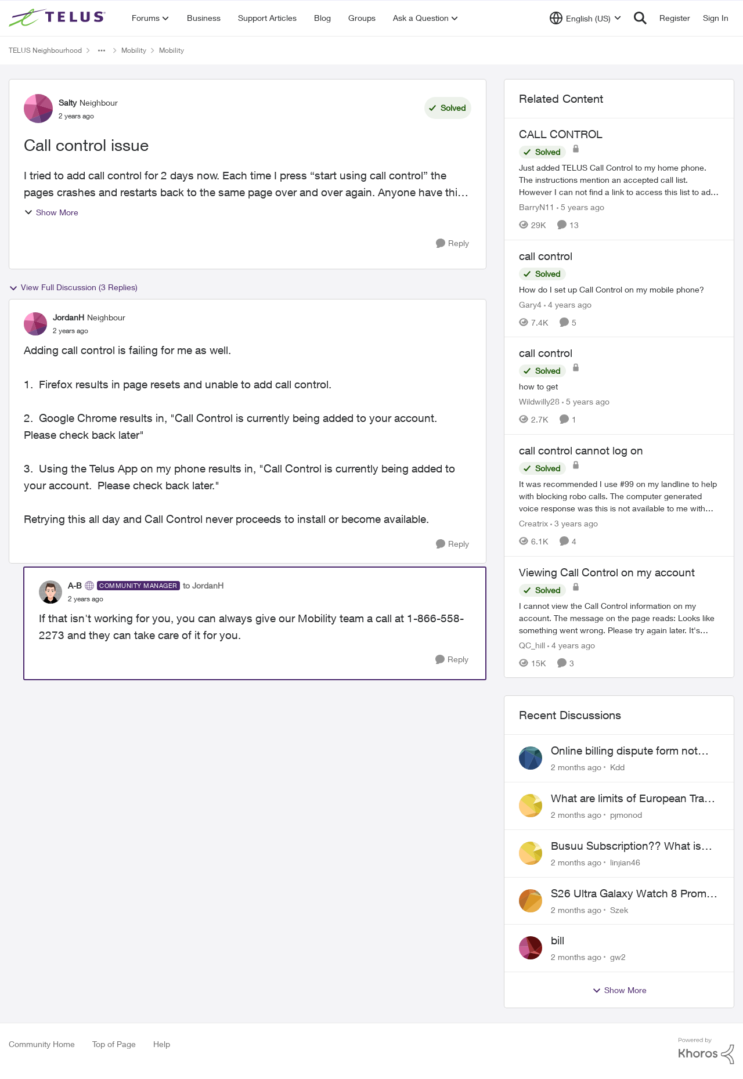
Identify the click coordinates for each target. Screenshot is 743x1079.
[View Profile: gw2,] (530, 947)
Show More (51, 212)
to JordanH (203, 585)
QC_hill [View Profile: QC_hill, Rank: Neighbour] (532, 644)
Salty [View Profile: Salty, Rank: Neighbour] (68, 102)
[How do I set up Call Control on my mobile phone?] (619, 289)
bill (557, 940)
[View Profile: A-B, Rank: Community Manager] (50, 592)
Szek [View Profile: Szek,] (619, 909)
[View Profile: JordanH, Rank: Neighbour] (35, 323)
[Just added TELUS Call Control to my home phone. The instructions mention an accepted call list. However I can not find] (619, 179)
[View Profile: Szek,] (530, 900)
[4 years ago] (567, 304)
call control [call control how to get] (545, 353)
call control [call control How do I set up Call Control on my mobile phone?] (545, 256)
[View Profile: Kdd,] (530, 758)
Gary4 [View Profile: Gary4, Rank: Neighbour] (530, 304)
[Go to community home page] (59, 18)
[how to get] (619, 386)
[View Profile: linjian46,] (530, 853)
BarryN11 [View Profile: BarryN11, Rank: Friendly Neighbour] (536, 207)
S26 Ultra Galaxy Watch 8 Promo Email (632, 894)
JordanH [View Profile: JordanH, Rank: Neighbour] (68, 317)
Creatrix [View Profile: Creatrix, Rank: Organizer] (533, 523)
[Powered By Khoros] (706, 1051)
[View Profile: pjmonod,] (530, 805)
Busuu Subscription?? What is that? (626, 846)
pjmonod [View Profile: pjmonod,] (626, 815)
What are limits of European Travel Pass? (634, 799)
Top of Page (114, 1044)
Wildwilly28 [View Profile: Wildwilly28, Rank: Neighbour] (539, 401)
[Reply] (452, 243)
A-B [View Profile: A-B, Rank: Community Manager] (75, 585)
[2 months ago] (576, 767)
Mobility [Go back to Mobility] (133, 50)
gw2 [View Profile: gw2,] (618, 957)
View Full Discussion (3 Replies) (73, 287)
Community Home (42, 1044)
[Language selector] (585, 18)
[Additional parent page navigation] (102, 50)
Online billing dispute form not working (624, 751)
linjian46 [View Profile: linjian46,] (625, 862)
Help (161, 1044)
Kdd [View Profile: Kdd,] (617, 767)
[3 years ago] (574, 523)
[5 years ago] (580, 207)
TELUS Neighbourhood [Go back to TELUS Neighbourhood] (45, 50)
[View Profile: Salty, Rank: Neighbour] (38, 108)
